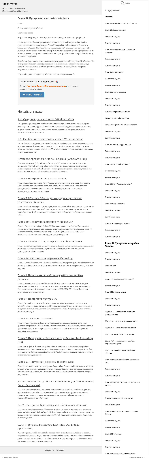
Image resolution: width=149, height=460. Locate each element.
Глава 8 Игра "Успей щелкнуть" (117, 164)
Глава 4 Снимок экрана (114, 72)
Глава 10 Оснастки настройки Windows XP (45, 221)
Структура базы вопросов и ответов (119, 279)
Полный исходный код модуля (117, 118)
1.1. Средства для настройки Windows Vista (46, 119)
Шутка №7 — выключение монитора (119, 334)
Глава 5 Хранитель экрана (115, 92)
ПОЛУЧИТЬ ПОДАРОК (32, 95)
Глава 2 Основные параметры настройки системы (50, 241)
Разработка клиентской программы (119, 398)
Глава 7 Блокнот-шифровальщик (118, 145)
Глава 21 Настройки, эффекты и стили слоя (46, 361)
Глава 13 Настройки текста (35, 318)
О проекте (49, 450)
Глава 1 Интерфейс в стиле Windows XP (121, 23)
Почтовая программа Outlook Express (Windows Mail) (52, 158)
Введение (109, 17)
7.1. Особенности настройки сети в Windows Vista (50, 139)
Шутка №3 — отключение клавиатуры (120, 328)
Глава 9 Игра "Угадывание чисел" (118, 184)
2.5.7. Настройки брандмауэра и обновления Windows (52, 404)
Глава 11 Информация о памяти (117, 223)
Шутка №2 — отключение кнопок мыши (121, 321)
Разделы (60, 450)
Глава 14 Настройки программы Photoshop (45, 258)
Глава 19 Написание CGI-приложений (120, 454)
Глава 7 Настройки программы (37, 298)
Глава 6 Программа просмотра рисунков (121, 125)
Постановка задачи (112, 36)
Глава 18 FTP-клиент (113, 434)
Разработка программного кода (117, 112)
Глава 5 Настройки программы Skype (42, 178)
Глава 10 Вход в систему (114, 204)
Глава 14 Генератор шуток (115, 292)
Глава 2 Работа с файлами (115, 30)
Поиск (125, 3)
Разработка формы (112, 43)
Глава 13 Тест (110, 266)
